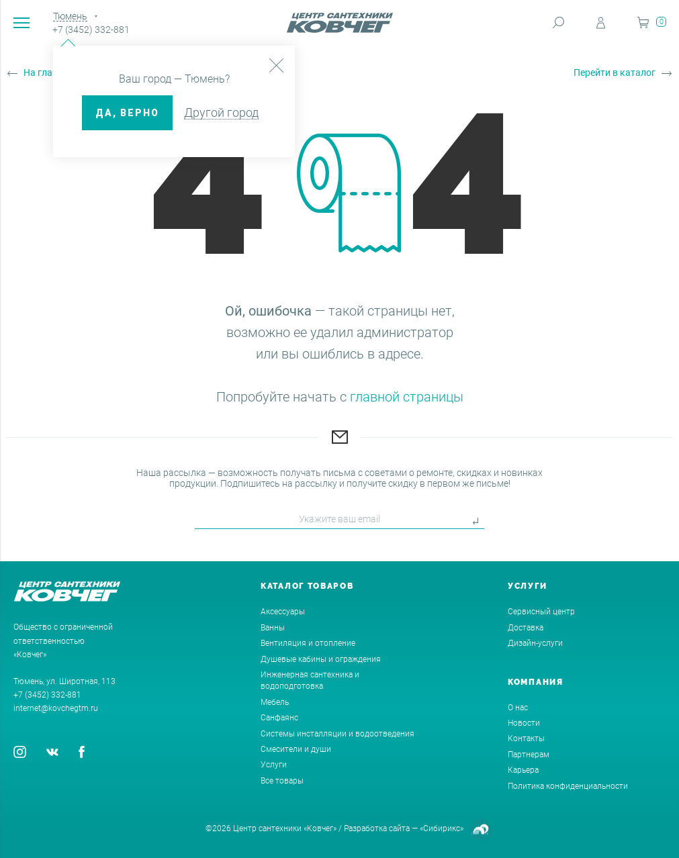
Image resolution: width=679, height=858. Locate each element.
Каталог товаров (307, 586)
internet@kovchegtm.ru (55, 708)
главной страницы (406, 397)
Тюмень (70, 16)
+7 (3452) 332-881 (91, 29)
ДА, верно (127, 113)
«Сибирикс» (441, 828)
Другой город (221, 112)
